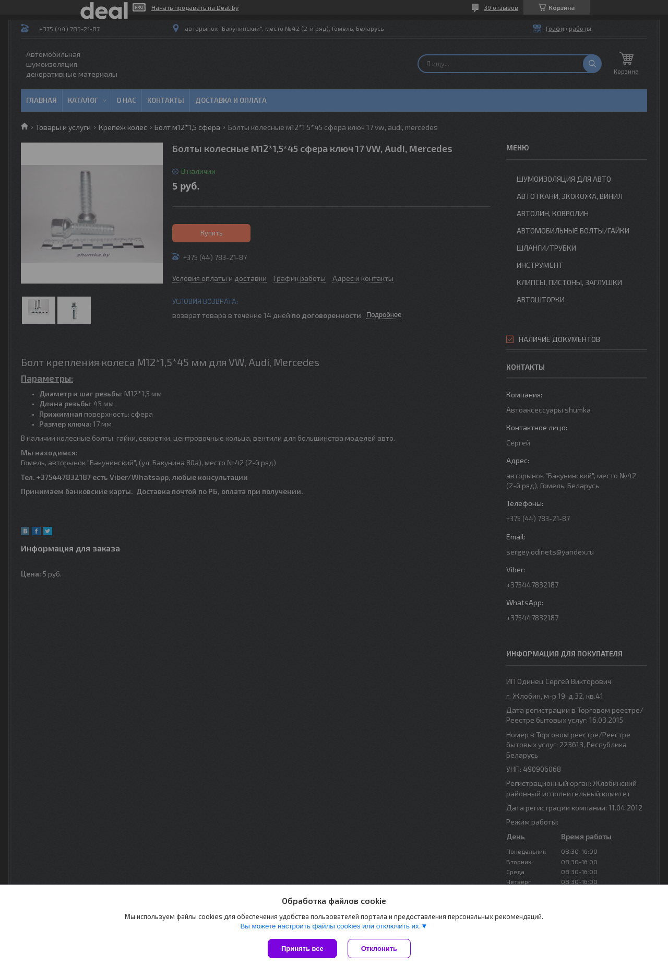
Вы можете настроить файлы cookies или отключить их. (330, 926)
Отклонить (379, 948)
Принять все (302, 948)
